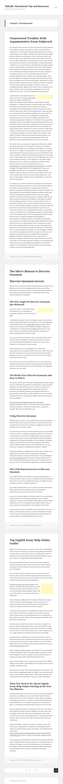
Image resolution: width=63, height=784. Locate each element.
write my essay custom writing (24, 584)
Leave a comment (36, 256)
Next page (56, 770)
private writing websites (17, 646)
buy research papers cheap (18, 458)
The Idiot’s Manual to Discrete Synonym (30, 272)
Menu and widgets (56, 9)
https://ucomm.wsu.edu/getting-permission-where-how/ (27, 402)
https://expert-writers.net (34, 324)
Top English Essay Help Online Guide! (30, 541)
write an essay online (29, 98)
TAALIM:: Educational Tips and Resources (27, 6)
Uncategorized (26, 256)
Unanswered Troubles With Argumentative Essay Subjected (31, 39)
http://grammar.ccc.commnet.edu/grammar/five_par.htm (27, 166)
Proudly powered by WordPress (18, 781)
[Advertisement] (45, 97)
